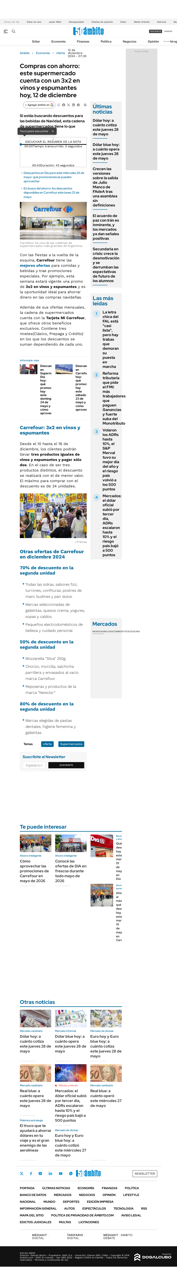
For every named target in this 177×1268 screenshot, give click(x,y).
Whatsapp (71, 1173)
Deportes (71, 1202)
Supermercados (71, 744)
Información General (38, 1209)
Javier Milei (55, 22)
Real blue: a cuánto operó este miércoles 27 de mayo (106, 1098)
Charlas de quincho (102, 22)
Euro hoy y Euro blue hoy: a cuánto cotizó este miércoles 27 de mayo (70, 1145)
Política (106, 41)
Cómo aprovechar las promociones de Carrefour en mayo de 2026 (34, 871)
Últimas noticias (56, 1188)
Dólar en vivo (34, 22)
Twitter (22, 1173)
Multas (65, 1222)
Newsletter (168, 41)
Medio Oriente (141, 22)
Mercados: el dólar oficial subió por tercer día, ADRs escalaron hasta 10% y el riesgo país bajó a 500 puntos (112, 525)
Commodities (121, 631)
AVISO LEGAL (131, 1215)
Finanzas (83, 41)
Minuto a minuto (68, 1085)
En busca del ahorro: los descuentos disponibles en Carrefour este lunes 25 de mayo (51, 192)
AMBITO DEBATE (117, 1236)
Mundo (49, 1202)
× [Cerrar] (52, 131)
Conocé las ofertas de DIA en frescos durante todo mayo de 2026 (71, 871)
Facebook (31, 1173)
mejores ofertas (35, 265)
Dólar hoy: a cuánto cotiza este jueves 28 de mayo (106, 127)
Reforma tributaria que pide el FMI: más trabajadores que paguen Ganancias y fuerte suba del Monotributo (114, 398)
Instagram (40, 1173)
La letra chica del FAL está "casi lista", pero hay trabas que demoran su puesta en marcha (111, 339)
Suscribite (66, 765)
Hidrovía (161, 22)
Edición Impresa (100, 1202)
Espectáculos (94, 1209)
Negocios (129, 41)
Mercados (62, 1195)
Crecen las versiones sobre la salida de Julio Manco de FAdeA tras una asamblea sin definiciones (105, 187)
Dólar (123, 22)
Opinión (153, 41)
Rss (144, 1209)
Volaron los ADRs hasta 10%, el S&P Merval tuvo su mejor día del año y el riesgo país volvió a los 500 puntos (111, 460)
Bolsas (108, 631)
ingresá (168, 31)
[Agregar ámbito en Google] (39, 105)
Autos (69, 1209)
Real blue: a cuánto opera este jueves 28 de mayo (35, 1098)
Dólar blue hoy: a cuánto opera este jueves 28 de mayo (106, 151)
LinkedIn (50, 1173)
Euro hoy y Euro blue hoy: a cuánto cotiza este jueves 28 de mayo (106, 1046)
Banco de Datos (33, 1195)
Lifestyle (131, 1195)
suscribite (155, 31)
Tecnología (124, 1209)
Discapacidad (76, 22)
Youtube (61, 1173)
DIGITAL (40, 1236)
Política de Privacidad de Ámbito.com (82, 1215)
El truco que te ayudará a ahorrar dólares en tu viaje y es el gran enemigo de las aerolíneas (35, 1138)
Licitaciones (89, 1222)
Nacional (28, 1202)
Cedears (134, 631)
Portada (27, 1188)
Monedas (98, 631)
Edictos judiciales (35, 1222)
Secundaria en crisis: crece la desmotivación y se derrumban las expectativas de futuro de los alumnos (106, 265)
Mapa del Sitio (32, 1215)
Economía (58, 41)
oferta (60, 53)
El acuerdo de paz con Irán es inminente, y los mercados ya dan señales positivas (106, 227)
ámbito (25, 53)
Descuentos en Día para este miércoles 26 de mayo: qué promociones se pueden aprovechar (54, 177)
